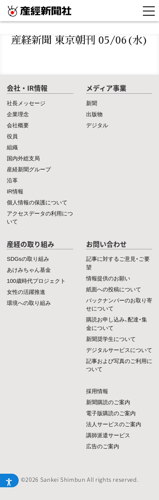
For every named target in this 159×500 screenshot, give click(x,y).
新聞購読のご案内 (108, 402)
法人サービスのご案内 (113, 424)
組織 (12, 147)
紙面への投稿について (113, 289)
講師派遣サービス (108, 435)
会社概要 (18, 125)
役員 (12, 136)
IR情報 (15, 191)
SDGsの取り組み (28, 258)
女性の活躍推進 (26, 292)
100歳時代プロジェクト (36, 281)
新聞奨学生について (111, 339)
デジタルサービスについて (119, 350)
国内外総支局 (23, 158)
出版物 (94, 114)
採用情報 (97, 391)
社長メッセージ (26, 103)
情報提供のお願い (108, 278)
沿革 (12, 180)
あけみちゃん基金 (29, 269)
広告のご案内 (102, 446)
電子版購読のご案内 (111, 413)
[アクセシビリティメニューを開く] (9, 480)
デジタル (97, 125)
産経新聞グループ (29, 169)
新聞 (91, 103)
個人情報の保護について (37, 202)
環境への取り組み (29, 303)
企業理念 (18, 114)
